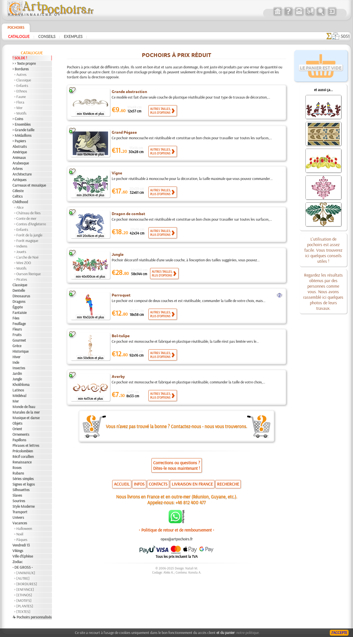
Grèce (16, 345)
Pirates (21, 279)
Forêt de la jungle (29, 235)
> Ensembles (21, 124)
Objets (17, 423)
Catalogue (19, 36)
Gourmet (19, 340)
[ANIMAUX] (25, 572)
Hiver (16, 356)
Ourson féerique (28, 273)
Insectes (18, 367)
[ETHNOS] (24, 594)
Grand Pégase (124, 132)
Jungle (17, 378)
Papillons (19, 439)
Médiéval (19, 395)
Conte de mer (26, 218)
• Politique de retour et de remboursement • (176, 530)
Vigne (117, 172)
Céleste (17, 190)
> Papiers (19, 140)
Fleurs (17, 329)
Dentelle (18, 290)
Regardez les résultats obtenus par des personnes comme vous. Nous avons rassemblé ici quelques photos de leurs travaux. (323, 291)
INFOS (139, 484)
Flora (20, 102)
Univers (18, 517)
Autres (21, 74)
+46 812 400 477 (191, 502)
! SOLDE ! (19, 57)
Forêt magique (27, 240)
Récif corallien (23, 456)
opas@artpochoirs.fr (177, 539)
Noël (19, 534)
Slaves (17, 495)
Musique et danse (26, 417)
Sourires (18, 500)
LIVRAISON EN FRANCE (192, 484)
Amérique (19, 151)
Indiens (21, 246)
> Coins (17, 118)
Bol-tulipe (121, 335)
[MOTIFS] (24, 600)
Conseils (46, 36)
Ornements (20, 434)
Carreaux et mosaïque (29, 185)
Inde (15, 362)
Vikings (17, 550)
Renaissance (22, 462)
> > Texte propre (24, 63)
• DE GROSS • (22, 567)
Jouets (21, 251)
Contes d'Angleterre (31, 223)
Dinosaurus (21, 295)
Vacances (19, 522)
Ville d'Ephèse (22, 556)
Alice (19, 207)
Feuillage (19, 323)
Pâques (21, 539)
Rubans (18, 473)
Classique (23, 80)
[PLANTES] (24, 606)
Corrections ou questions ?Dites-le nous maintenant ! (176, 465)
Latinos (18, 390)
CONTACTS (158, 484)
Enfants (22, 85)
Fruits (17, 334)
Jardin (17, 373)
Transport (19, 511)
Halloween (24, 528)
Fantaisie (19, 312)
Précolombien (22, 450)
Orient (17, 428)
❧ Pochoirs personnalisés (32, 617)
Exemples (73, 36)
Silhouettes (21, 489)
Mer (19, 107)
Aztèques (19, 179)
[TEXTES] (23, 611)
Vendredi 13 (21, 545)
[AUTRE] (23, 578)
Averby (118, 376)
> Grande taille (23, 129)
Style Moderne (23, 506)
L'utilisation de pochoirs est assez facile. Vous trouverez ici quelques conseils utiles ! (323, 250)
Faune (21, 96)
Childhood (20, 201)
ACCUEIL (122, 484)
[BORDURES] (26, 583)
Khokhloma (21, 384)
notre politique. (248, 632)
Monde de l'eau (23, 406)
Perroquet (121, 294)
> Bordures (20, 68)
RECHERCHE (228, 484)
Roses (17, 467)
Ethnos (21, 91)
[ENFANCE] (25, 589)
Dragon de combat (128, 213)
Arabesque (20, 163)
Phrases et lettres (25, 445)
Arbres (17, 168)
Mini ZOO (23, 262)
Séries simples (23, 478)
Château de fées (28, 212)
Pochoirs (15, 27)
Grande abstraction (129, 91)
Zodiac (17, 561)
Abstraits (19, 146)
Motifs (21, 113)
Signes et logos (23, 484)
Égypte (17, 307)
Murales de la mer (26, 412)
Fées (15, 318)
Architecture (22, 174)
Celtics (17, 196)
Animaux (19, 157)
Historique (20, 351)
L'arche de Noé (27, 257)
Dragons (18, 301)
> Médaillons (22, 135)
